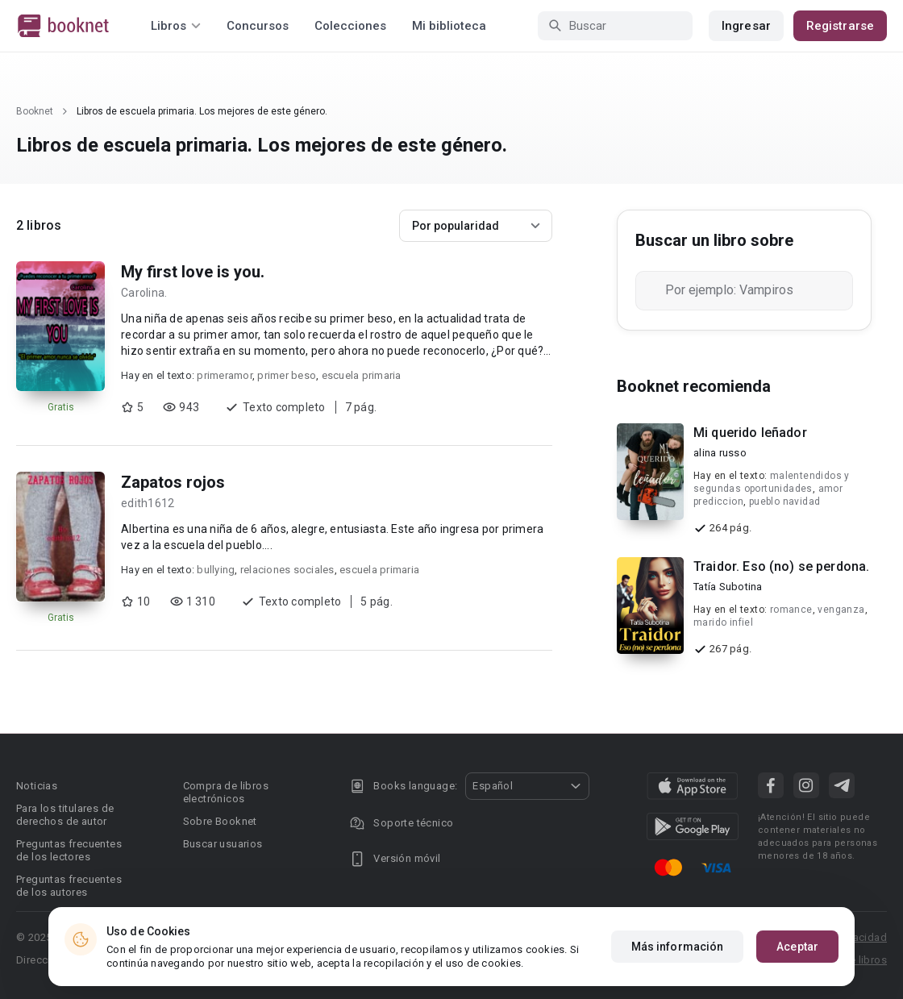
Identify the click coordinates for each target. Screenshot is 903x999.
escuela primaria (362, 375)
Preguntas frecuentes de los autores (69, 885)
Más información (677, 946)
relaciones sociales (287, 570)
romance (791, 609)
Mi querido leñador (750, 432)
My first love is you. (192, 271)
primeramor (224, 375)
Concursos (258, 26)
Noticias (36, 786)
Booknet (34, 111)
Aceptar (797, 946)
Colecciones (350, 26)
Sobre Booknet (220, 821)
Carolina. (144, 292)
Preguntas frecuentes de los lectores (69, 850)
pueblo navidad (785, 501)
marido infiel (723, 622)
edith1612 (147, 503)
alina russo (720, 453)
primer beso (286, 375)
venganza (841, 609)
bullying (216, 570)
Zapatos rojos (173, 482)
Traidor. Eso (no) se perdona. (781, 566)
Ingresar (746, 26)
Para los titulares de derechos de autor (65, 814)
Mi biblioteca (449, 26)
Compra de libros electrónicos (225, 792)
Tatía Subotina (728, 587)
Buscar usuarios (223, 844)
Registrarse (840, 26)
